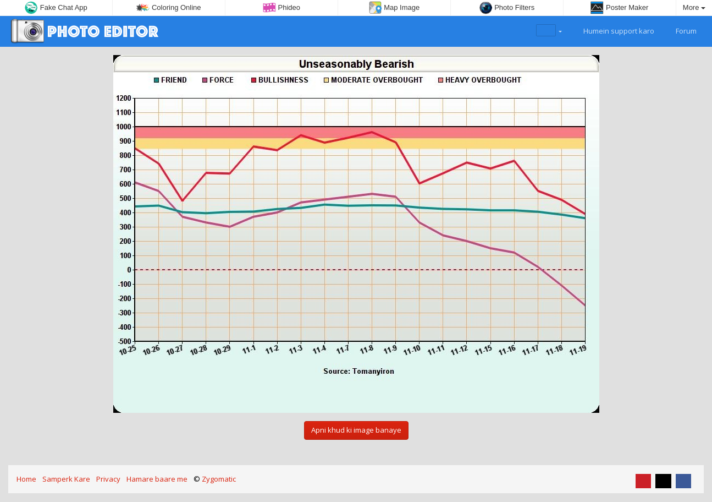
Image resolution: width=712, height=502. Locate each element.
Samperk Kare (66, 479)
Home (26, 479)
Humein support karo (612, 30)
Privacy (108, 479)
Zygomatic (219, 479)
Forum (680, 30)
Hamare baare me (156, 479)
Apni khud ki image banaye (356, 430)
